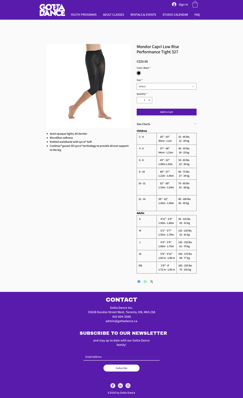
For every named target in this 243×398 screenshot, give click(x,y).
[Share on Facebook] (139, 282)
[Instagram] (128, 385)
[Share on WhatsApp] (145, 282)
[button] (195, 4)
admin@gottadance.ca (121, 321)
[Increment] (149, 100)
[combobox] (167, 86)
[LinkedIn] (120, 385)
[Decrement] (139, 100)
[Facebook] (112, 385)
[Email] (120, 356)
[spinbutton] (144, 100)
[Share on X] (152, 282)
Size (140, 79)
